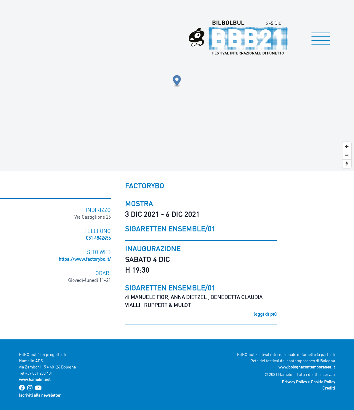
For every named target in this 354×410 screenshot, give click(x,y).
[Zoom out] (346, 155)
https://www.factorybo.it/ (85, 259)
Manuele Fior (149, 297)
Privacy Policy (294, 381)
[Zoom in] (346, 146)
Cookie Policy (323, 381)
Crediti (328, 387)
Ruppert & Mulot (167, 305)
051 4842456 (98, 238)
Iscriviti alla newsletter (40, 395)
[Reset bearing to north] (346, 163)
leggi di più (265, 314)
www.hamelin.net (35, 379)
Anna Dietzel (189, 297)
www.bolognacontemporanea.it (306, 366)
